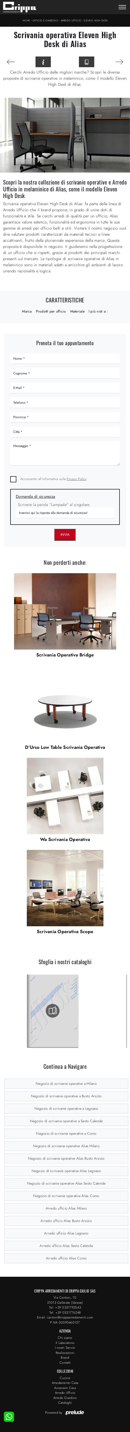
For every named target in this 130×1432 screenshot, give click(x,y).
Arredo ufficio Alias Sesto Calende (66, 1245)
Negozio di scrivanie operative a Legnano (66, 1108)
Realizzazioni (65, 1352)
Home (26, 20)
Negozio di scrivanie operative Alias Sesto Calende (66, 1183)
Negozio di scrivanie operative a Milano (66, 1083)
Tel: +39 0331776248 (65, 1312)
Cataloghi (65, 1402)
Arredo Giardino (65, 1397)
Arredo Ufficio (71, 20)
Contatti (65, 1362)
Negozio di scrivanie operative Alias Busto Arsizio (66, 1158)
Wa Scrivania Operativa (65, 839)
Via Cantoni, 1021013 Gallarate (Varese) (65, 1300)
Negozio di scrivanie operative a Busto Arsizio (66, 1096)
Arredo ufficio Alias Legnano (66, 1233)
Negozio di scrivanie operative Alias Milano (66, 1145)
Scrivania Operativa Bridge (65, 655)
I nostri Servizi (65, 1347)
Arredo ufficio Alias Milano (66, 1208)
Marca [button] (27, 311)
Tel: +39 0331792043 (65, 1307)
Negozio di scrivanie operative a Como (66, 1133)
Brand (65, 1357)
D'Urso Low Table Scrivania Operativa (65, 747)
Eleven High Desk (96, 20)
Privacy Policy (77, 478)
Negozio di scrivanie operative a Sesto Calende (66, 1121)
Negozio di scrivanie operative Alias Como (66, 1195)
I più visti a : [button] (98, 311)
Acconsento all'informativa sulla (53, 478)
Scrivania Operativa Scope (65, 931)
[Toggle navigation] (122, 7)
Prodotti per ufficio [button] (51, 311)
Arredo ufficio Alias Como (66, 1258)
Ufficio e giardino (45, 20)
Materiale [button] (77, 311)
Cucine (65, 1377)
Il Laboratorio (65, 1342)
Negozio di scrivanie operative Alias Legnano (66, 1170)
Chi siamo (65, 1337)
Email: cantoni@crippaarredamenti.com (65, 1317)
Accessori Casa (65, 1387)
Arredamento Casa (65, 1382)
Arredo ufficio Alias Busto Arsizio (66, 1220)
